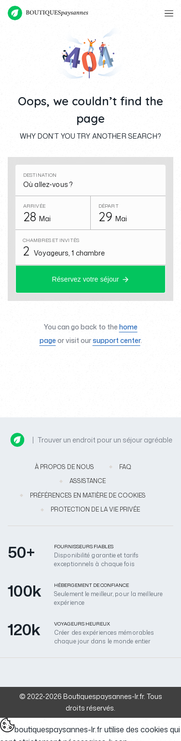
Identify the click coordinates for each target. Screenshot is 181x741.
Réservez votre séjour (85, 279)
